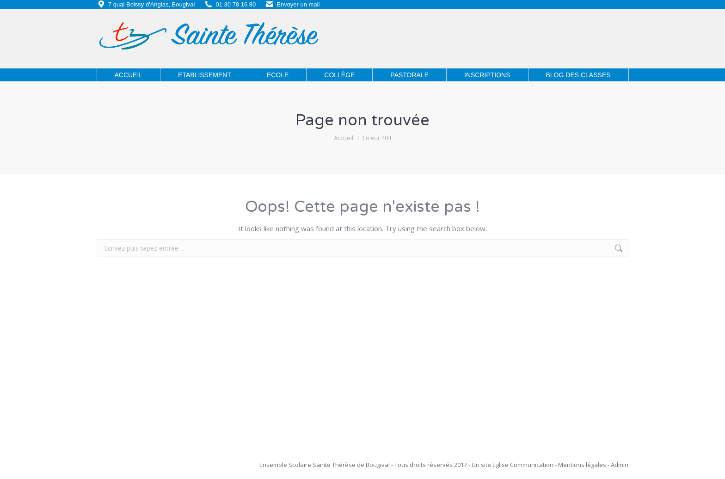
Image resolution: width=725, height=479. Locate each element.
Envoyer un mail (297, 4)
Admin (619, 465)
